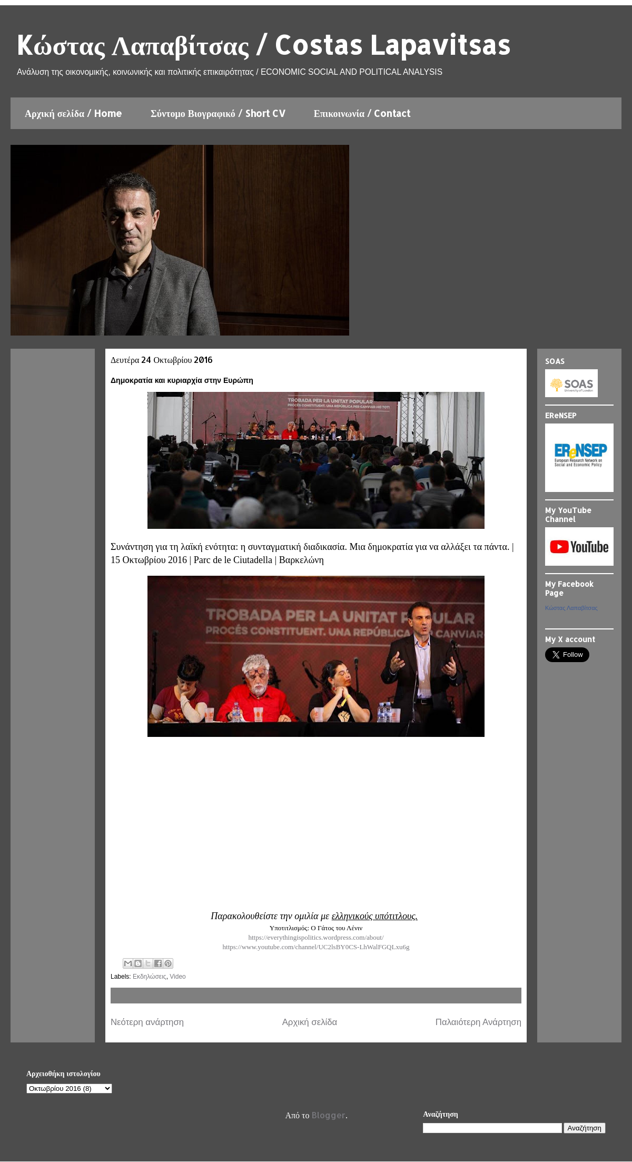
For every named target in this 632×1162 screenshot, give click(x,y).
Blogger (328, 1114)
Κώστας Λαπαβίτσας (571, 608)
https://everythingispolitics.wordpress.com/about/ (315, 937)
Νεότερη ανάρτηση (147, 1022)
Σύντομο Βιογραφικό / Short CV (218, 113)
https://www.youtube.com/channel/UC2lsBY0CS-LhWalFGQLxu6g (316, 947)
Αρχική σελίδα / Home (73, 113)
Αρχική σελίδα (310, 1022)
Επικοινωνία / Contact (362, 113)
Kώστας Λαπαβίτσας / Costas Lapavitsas (263, 44)
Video (177, 976)
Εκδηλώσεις (149, 976)
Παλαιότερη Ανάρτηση (478, 1022)
